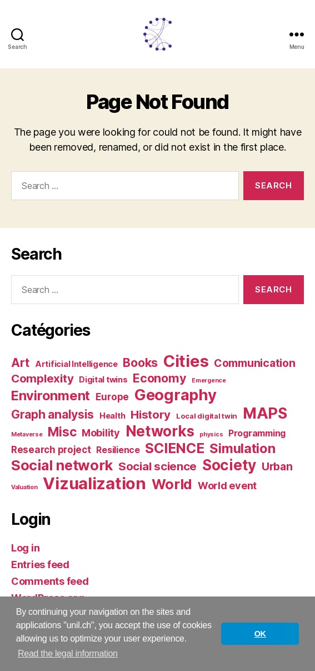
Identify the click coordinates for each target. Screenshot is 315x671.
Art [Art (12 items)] (20, 362)
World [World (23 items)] (172, 484)
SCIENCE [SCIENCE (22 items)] (174, 448)
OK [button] (260, 633)
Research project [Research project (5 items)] (51, 449)
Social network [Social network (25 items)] (62, 465)
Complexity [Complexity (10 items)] (42, 378)
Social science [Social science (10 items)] (157, 466)
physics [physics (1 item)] (211, 434)
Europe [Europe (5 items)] (112, 396)
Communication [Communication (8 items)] (255, 363)
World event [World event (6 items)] (227, 485)
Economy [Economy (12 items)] (159, 378)
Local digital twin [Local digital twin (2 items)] (206, 415)
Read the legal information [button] (68, 653)
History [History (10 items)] (151, 414)
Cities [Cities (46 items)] (185, 361)
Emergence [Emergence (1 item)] (209, 380)
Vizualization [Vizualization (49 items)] (94, 483)
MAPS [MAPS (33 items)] (265, 413)
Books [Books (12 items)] (140, 362)
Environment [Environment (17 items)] (50, 395)
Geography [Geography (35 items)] (175, 394)
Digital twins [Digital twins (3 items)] (103, 380)
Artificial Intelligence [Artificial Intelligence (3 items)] (76, 364)
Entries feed (40, 564)
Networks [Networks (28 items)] (160, 431)
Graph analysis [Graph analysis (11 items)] (52, 414)
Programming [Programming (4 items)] (257, 433)
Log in (25, 548)
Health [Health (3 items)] (112, 416)
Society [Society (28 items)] (229, 465)
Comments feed (50, 581)
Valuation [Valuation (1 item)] (24, 487)
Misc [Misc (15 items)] (62, 431)
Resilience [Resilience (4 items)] (117, 449)
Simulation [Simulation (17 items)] (242, 448)
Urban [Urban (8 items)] (277, 466)
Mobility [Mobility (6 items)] (101, 433)
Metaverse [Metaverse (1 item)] (27, 434)
